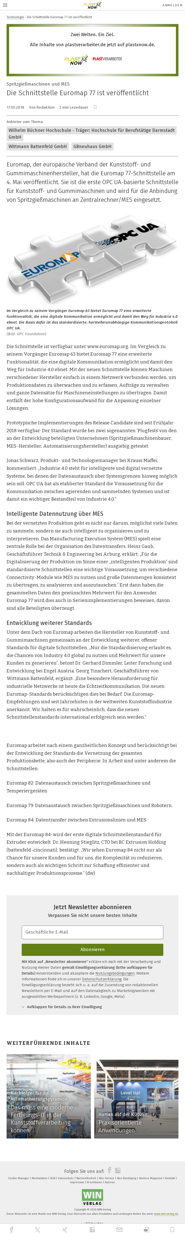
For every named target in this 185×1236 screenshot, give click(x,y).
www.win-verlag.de (166, 1214)
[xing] (65, 1230)
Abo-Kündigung (127, 1178)
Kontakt (170, 1178)
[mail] (120, 1230)
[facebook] (12, 1230)
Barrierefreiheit (86, 1178)
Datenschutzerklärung (101, 979)
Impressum (77, 1182)
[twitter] (38, 1229)
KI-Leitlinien (95, 1182)
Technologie (15, 17)
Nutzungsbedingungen (115, 973)
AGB (53, 1178)
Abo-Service (107, 1178)
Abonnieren (93, 949)
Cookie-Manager (19, 1178)
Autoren (110, 1182)
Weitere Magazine (151, 1178)
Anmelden (172, 5)
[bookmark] (95, 107)
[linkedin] (93, 1230)
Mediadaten (40, 1178)
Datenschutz (66, 1178)
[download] (146, 1230)
